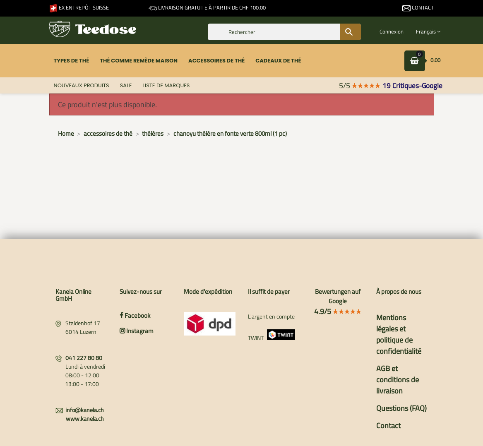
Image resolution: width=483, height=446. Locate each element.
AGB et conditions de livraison (397, 379)
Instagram (137, 331)
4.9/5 (338, 311)
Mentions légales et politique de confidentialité (398, 334)
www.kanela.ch (85, 418)
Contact (418, 7)
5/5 (360, 85)
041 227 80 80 (83, 357)
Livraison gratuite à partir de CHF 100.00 (207, 7)
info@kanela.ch (84, 409)
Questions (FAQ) (401, 408)
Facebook (135, 315)
